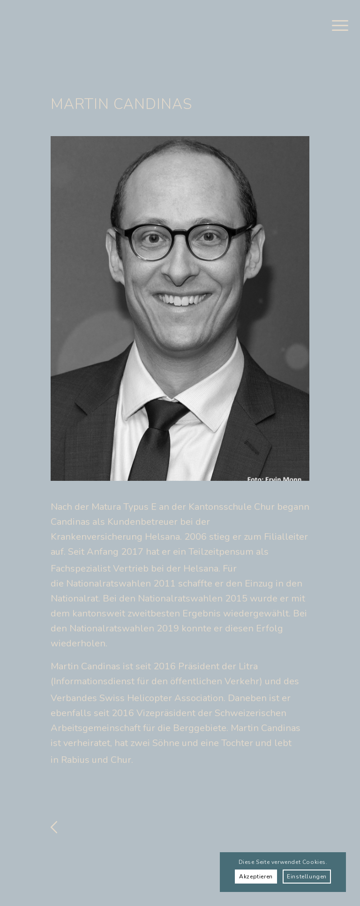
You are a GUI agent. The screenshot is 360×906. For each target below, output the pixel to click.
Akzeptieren (256, 876)
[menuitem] (335, 26)
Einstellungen (307, 876)
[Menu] (335, 26)
